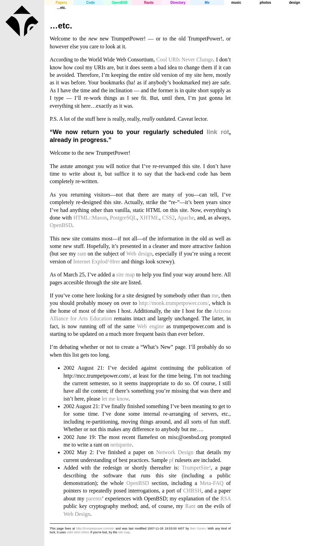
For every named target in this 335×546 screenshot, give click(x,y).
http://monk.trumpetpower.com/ (174, 303)
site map (125, 274)
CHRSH (192, 491)
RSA (225, 498)
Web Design (76, 514)
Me (207, 2)
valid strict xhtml (78, 532)
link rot (218, 132)
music (236, 2)
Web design (139, 254)
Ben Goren (198, 528)
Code (90, 2)
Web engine (150, 326)
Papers (61, 2)
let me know (115, 399)
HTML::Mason (90, 218)
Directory (178, 2)
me (215, 295)
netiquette (121, 445)
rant (81, 254)
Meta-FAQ (212, 483)
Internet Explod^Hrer (96, 261)
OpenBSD (120, 2)
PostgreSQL (123, 218)
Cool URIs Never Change (184, 59)
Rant (190, 506)
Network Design (174, 452)
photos (265, 2)
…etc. (61, 8)
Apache (185, 218)
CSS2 (168, 218)
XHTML (149, 218)
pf (171, 460)
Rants (149, 2)
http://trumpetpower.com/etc (95, 528)
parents (94, 498)
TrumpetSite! (196, 468)
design (294, 2)
